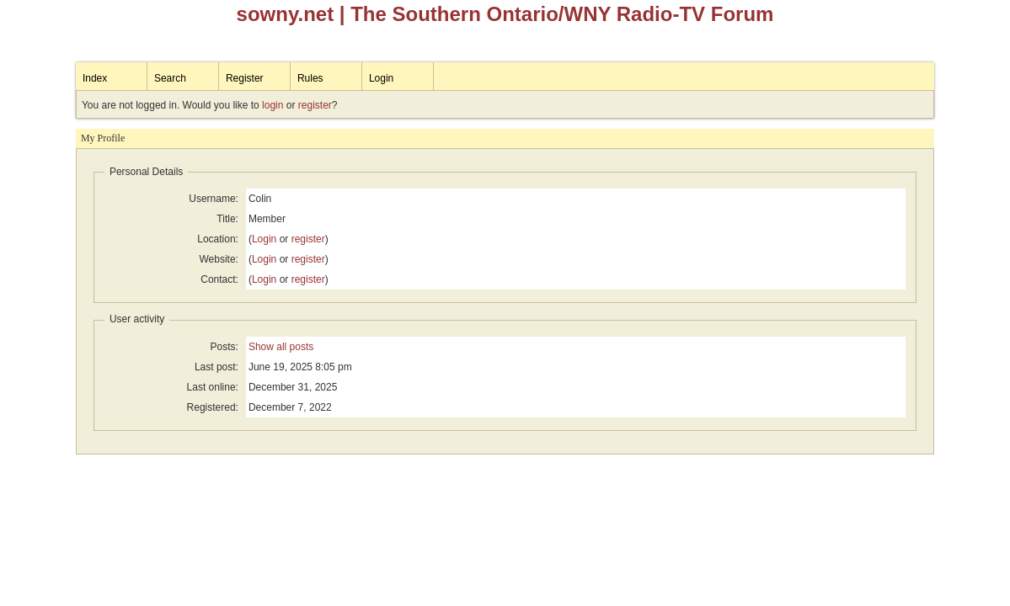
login (272, 105)
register (315, 105)
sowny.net (285, 14)
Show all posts (280, 347)
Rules (310, 78)
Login (381, 78)
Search (170, 78)
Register (245, 78)
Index (95, 78)
